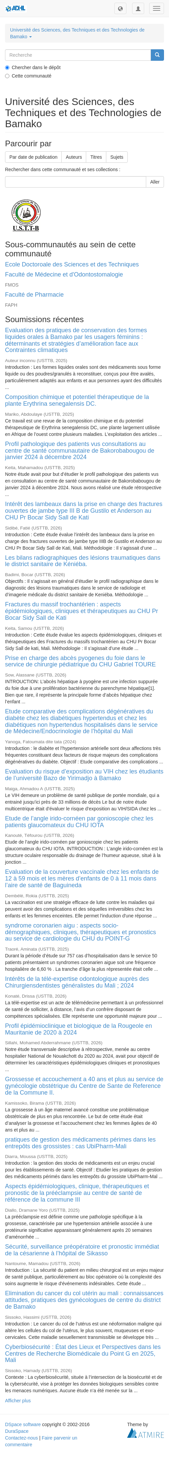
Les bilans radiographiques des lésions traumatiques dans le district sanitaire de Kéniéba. (82, 561)
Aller (155, 182)
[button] (120, 8)
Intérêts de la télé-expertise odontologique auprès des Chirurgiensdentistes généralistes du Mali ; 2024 (77, 982)
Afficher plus (18, 1400)
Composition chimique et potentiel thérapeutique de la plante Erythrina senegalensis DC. (77, 400)
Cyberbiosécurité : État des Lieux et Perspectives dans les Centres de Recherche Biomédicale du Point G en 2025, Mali (83, 1354)
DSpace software (23, 1424)
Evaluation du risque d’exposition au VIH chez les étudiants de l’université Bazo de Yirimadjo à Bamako (84, 775)
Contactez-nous (21, 1438)
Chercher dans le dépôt (33, 67)
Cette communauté (28, 76)
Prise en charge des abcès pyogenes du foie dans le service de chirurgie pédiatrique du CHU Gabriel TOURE (80, 661)
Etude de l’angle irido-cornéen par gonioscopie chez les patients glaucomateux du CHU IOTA (79, 821)
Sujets (116, 157)
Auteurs (74, 157)
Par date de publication (33, 157)
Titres (96, 157)
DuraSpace (17, 1431)
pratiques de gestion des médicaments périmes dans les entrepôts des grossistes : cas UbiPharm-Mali (80, 1143)
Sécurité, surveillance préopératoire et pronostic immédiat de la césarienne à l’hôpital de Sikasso (82, 1250)
